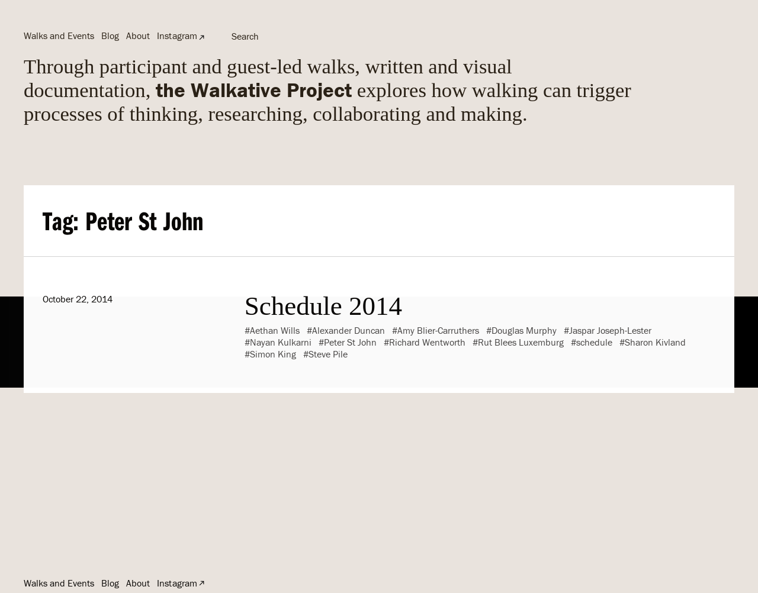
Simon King (273, 354)
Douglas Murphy (524, 330)
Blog (110, 35)
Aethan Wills (275, 330)
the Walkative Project (254, 89)
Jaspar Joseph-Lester (610, 330)
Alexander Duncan (348, 330)
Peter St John (350, 342)
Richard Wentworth (427, 342)
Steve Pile (328, 354)
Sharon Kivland (655, 342)
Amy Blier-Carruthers (438, 330)
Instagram (177, 35)
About (138, 35)
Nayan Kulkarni (280, 342)
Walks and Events (59, 35)
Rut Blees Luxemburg (521, 342)
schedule (594, 342)
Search (245, 36)
